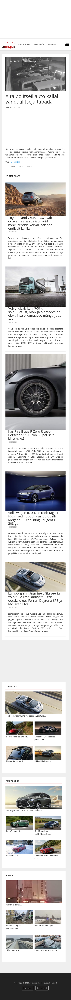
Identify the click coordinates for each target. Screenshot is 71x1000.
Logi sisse (27, 988)
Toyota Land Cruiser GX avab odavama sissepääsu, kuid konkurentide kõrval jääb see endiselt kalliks (30, 223)
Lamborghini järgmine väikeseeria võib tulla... (25, 716)
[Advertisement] (35, 19)
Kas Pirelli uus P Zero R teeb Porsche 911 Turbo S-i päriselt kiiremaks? (31, 435)
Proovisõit (39, 44)
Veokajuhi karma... (13, 904)
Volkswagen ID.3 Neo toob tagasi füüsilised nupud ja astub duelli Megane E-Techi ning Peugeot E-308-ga (33, 518)
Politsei (21, 166)
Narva (13, 166)
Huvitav (52, 44)
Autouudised (23, 44)
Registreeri (42, 988)
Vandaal (29, 166)
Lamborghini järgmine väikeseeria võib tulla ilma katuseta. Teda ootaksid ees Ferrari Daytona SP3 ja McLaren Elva (35, 598)
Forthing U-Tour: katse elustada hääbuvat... (24, 810)
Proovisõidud (12, 781)
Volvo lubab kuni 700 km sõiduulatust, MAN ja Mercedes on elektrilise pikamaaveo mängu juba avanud (34, 313)
